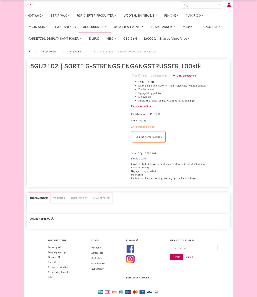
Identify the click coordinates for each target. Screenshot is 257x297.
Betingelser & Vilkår (58, 266)
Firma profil (54, 257)
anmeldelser (159, 75)
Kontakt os (53, 261)
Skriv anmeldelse (186, 75)
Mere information (141, 106)
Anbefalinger (39, 198)
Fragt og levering (56, 252)
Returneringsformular (59, 271)
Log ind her (142, 136)
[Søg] (220, 5)
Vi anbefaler (101, 198)
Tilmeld (176, 256)
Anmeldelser (79, 198)
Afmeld (189, 256)
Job (50, 276)
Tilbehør (59, 198)
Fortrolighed (54, 247)
